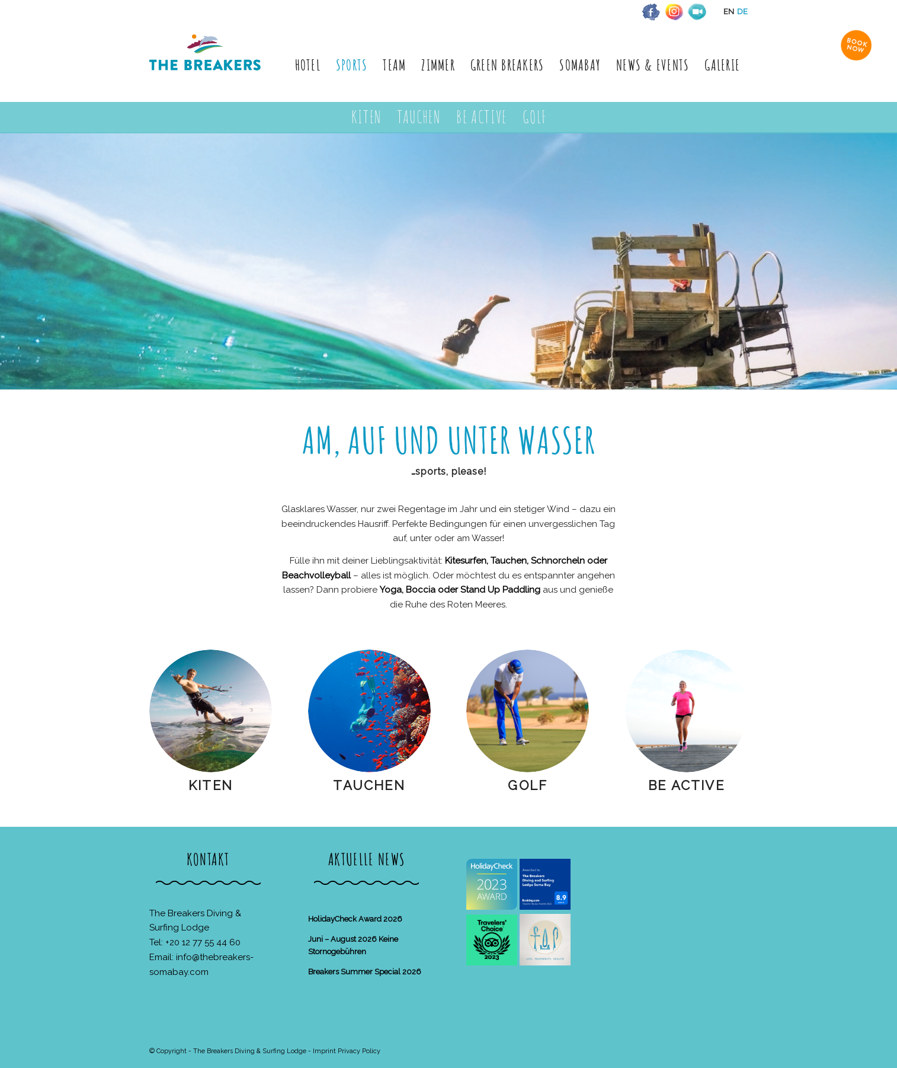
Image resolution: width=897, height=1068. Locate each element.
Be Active (686, 785)
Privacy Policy (359, 1051)
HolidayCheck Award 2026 (355, 918)
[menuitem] (307, 65)
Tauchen (369, 785)
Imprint (324, 1051)
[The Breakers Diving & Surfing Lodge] (207, 65)
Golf (527, 785)
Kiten (210, 785)
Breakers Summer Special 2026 (364, 971)
